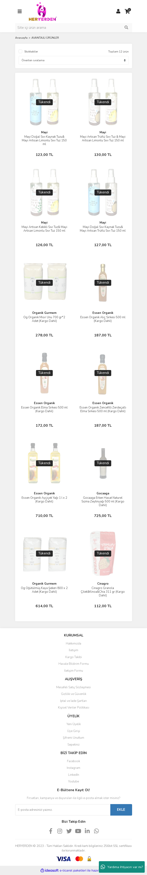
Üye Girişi (73, 731)
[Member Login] (118, 11)
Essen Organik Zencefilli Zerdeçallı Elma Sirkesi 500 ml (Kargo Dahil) (103, 409)
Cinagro (102, 584)
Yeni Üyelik (74, 724)
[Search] (73, 27)
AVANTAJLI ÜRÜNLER (45, 38)
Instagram (73, 768)
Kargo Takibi (73, 657)
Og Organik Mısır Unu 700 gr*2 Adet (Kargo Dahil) (44, 319)
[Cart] (127, 11)
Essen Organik (102, 313)
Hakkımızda (73, 644)
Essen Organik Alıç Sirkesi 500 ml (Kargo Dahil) (102, 319)
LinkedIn (73, 775)
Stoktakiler (31, 51)
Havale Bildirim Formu (73, 664)
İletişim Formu (73, 671)
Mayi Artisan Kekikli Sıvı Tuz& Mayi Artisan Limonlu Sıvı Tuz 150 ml (44, 229)
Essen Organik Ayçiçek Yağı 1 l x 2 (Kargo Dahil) (44, 500)
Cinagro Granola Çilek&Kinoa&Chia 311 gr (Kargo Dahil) (103, 592)
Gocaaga (103, 493)
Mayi (44, 132)
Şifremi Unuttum (73, 738)
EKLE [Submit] (121, 809)
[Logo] (43, 11)
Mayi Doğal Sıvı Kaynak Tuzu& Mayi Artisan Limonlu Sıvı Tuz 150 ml (44, 140)
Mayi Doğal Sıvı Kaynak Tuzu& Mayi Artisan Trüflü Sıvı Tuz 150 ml (103, 229)
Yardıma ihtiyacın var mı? (122, 866)
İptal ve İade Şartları (73, 701)
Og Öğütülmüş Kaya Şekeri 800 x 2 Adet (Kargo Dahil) (44, 590)
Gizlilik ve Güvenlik (73, 694)
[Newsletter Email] (62, 810)
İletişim (73, 650)
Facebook (73, 761)
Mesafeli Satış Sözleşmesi (73, 687)
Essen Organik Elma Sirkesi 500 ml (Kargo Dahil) (44, 409)
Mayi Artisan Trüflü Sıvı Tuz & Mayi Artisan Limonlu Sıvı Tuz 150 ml (102, 139)
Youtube (73, 781)
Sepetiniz (73, 745)
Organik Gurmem (44, 313)
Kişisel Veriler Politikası (73, 708)
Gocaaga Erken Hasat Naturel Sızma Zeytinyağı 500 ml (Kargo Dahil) (102, 501)
